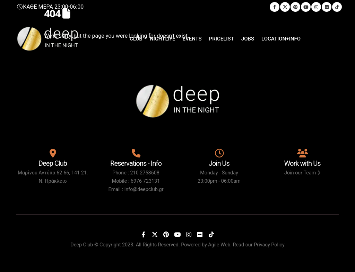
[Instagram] (188, 234)
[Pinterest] (166, 234)
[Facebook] (143, 234)
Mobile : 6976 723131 (136, 181)
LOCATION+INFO (281, 39)
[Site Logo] (47, 39)
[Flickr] (200, 234)
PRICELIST (221, 39)
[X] (154, 234)
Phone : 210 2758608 (135, 173)
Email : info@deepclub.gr (135, 189)
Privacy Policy (269, 245)
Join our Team (302, 173)
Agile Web (219, 245)
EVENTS (192, 39)
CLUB (136, 39)
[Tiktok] (211, 234)
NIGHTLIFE (162, 39)
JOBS (247, 39)
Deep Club (81, 245)
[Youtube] (177, 234)
